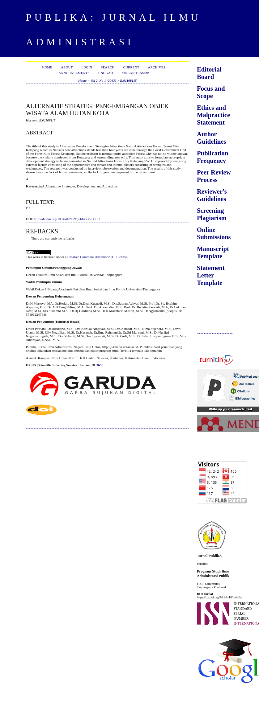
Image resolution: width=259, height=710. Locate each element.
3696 (99, 365)
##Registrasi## (135, 73)
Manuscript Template (213, 252)
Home (47, 67)
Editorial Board (209, 73)
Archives (156, 67)
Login (87, 67)
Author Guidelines (211, 137)
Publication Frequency (212, 157)
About (67, 67)
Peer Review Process (214, 176)
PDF (28, 208)
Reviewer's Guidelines (212, 195)
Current (131, 67)
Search (108, 67)
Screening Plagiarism (212, 214)
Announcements (73, 73)
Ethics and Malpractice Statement (213, 115)
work (36, 257)
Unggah (105, 73)
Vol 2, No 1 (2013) (103, 80)
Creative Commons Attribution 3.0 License (97, 257)
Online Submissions (214, 233)
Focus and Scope (211, 92)
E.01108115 (128, 80)
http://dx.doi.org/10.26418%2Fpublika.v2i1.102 (67, 219)
